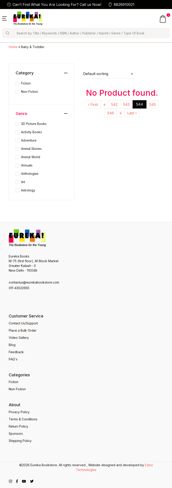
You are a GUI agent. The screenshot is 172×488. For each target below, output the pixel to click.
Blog (12, 345)
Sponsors (16, 433)
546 (110, 113)
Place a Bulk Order (23, 330)
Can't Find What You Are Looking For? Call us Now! (54, 4)
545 (152, 104)
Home (13, 47)
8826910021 (121, 4)
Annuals (26, 165)
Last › (132, 113)
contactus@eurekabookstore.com (34, 282)
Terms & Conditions (23, 419)
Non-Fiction (29, 91)
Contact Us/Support (23, 323)
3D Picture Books (34, 124)
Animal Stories (31, 149)
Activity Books (31, 132)
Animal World (30, 157)
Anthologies (30, 173)
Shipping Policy (20, 441)
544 (139, 104)
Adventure (29, 140)
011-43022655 (19, 288)
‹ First (93, 104)
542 (114, 104)
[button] (4, 18)
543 (126, 104)
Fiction (26, 83)
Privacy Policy (19, 412)
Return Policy (18, 426)
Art (23, 182)
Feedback (16, 352)
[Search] (91, 33)
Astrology (28, 190)
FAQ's (13, 359)
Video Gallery (19, 337)
